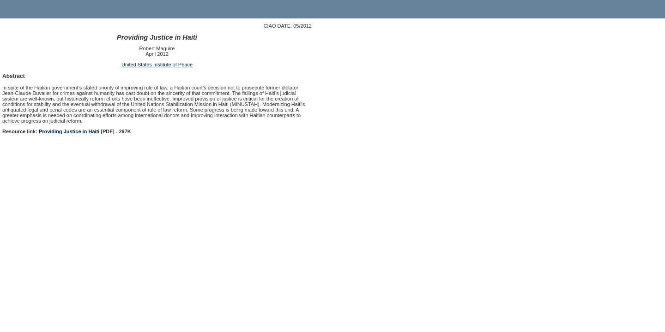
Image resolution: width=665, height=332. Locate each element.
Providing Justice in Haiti (69, 131)
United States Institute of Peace (157, 64)
